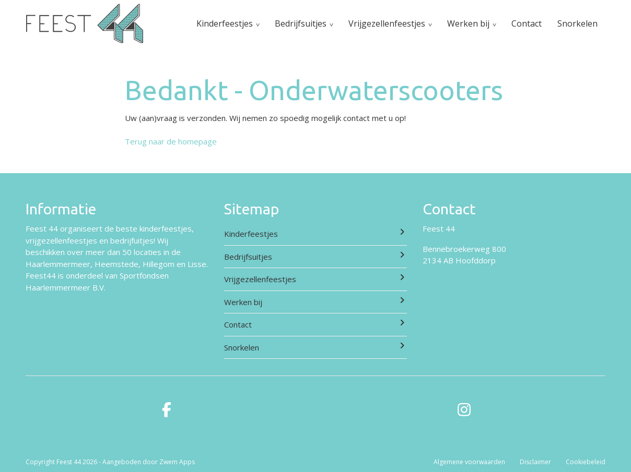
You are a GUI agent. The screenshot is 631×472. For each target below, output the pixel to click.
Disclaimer (535, 461)
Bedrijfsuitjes (300, 23)
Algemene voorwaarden (469, 461)
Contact (526, 23)
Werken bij (468, 23)
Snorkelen (577, 23)
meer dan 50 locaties (123, 252)
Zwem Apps (177, 461)
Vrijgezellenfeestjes (386, 23)
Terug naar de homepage (171, 141)
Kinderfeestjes (224, 23)
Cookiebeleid (585, 461)
